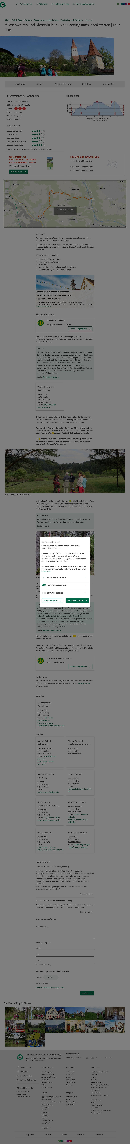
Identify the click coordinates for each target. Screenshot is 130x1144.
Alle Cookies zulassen (78, 600)
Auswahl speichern (55, 600)
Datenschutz (46, 570)
